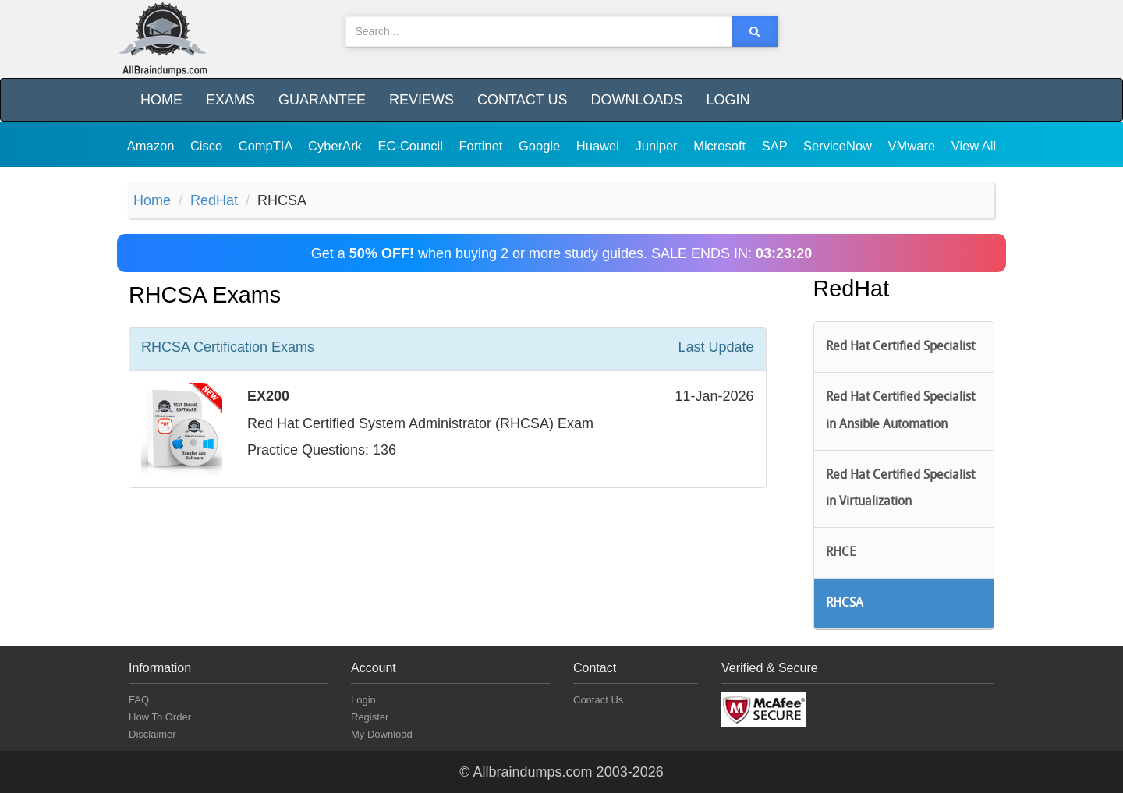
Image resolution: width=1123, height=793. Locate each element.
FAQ (139, 700)
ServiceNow (839, 146)
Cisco (208, 146)
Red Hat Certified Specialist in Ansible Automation (900, 410)
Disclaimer (152, 734)
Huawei (599, 146)
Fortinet (483, 146)
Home (161, 100)
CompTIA (267, 146)
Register (369, 717)
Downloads (636, 100)
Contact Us (522, 100)
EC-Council (411, 146)
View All (973, 146)
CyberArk (336, 146)
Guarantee (322, 100)
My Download (382, 734)
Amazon (152, 146)
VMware (913, 146)
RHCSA (844, 603)
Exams (230, 100)
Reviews (421, 100)
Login (727, 100)
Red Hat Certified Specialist (900, 347)
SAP (776, 146)
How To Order (160, 717)
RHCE (841, 553)
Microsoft (721, 146)
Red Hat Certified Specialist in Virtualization (900, 488)
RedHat (214, 200)
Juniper (658, 146)
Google (541, 146)
